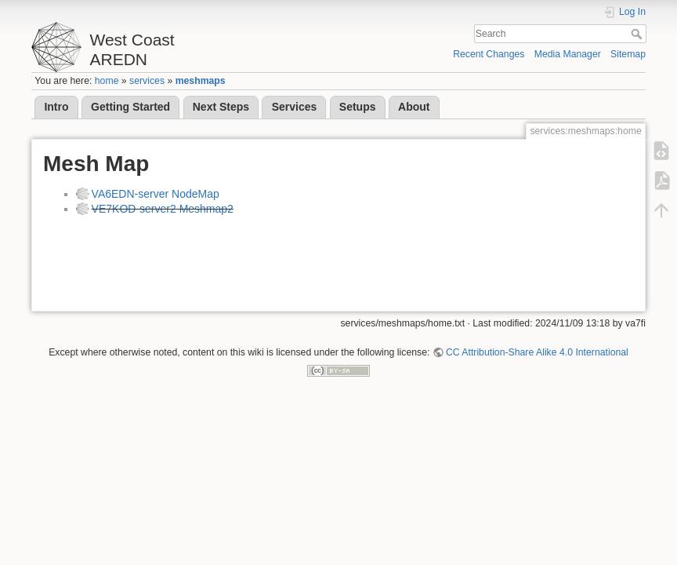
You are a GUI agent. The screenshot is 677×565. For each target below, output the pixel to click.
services (147, 80)
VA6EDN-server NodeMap (155, 194)
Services (294, 106)
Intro (56, 106)
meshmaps (201, 80)
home (107, 80)
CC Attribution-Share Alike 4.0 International (537, 352)
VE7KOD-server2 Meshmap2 (163, 208)
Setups (357, 106)
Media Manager (567, 54)
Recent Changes (488, 54)
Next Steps (221, 106)
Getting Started (130, 106)
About (413, 106)
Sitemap (628, 54)
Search (638, 33)
